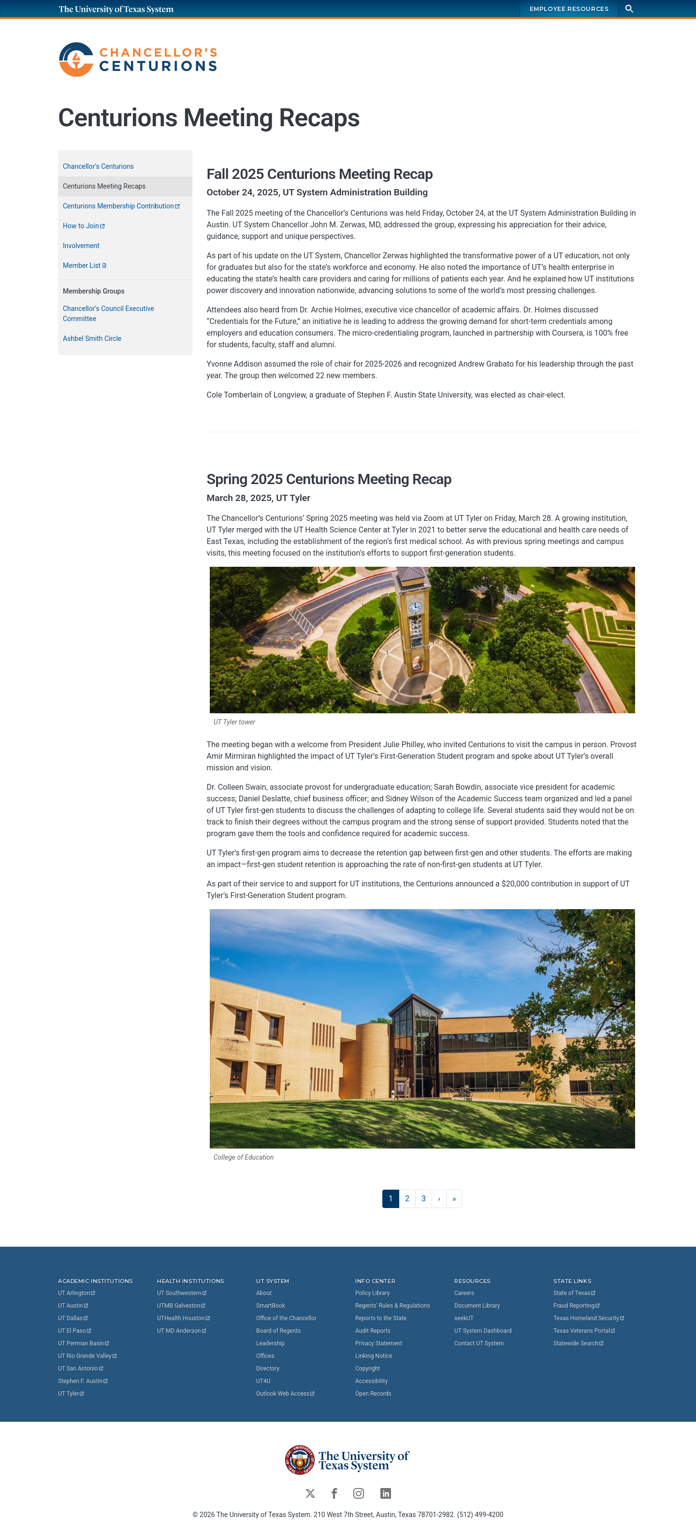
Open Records (373, 1393)
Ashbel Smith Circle (92, 338)
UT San (81, 1368)
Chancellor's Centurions (98, 166)
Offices (265, 1356)
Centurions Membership (122, 206)
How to (84, 226)
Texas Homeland (589, 1318)
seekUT (464, 1318)
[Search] (629, 8)
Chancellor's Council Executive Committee (108, 314)
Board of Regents (278, 1330)
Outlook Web (286, 1393)
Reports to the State (380, 1318)
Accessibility (371, 1381)
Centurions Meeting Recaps (104, 186)
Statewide (579, 1343)
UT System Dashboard (483, 1330)
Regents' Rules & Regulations (392, 1305)
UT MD (182, 1330)
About (264, 1293)
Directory (267, 1368)
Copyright (367, 1368)
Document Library (477, 1305)
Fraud (577, 1305)
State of (574, 1293)
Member (85, 265)
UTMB (181, 1305)
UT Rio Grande (88, 1356)
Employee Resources (569, 9)
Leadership (270, 1343)
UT (77, 1293)
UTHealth (184, 1318)
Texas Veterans (584, 1330)
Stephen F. (83, 1381)
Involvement (81, 246)
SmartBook (270, 1305)
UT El (75, 1330)
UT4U (263, 1381)
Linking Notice (373, 1356)
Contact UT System (479, 1343)
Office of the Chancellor (286, 1318)
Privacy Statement (378, 1343)
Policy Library (372, 1293)
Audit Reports (373, 1330)
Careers (464, 1293)
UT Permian (84, 1343)
